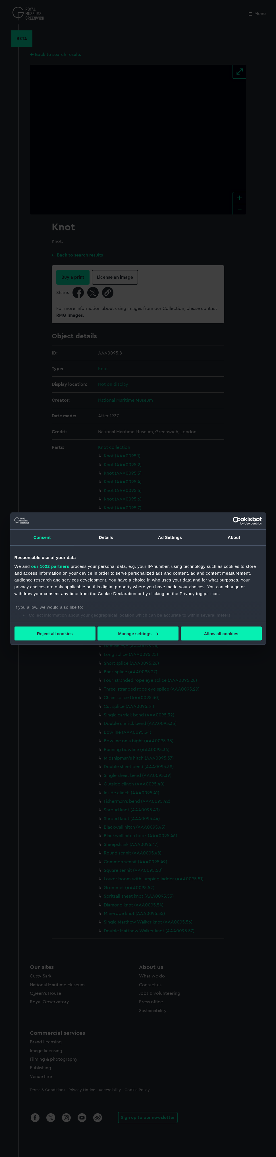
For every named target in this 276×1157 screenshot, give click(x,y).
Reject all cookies (55, 633)
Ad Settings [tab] (170, 537)
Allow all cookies (221, 633)
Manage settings (138, 633)
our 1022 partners (50, 566)
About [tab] (234, 537)
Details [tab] (106, 537)
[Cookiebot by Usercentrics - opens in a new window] (237, 520)
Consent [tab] (42, 537)
